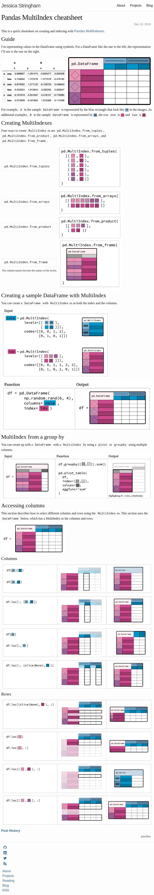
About (121, 5)
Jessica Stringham (20, 6)
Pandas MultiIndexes (89, 31)
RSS (5, 887)
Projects (136, 5)
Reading (8, 878)
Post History (10, 828)
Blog (149, 5)
